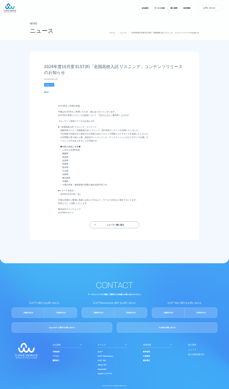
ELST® (100, 351)
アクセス (56, 356)
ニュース (123, 32)
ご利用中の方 (60, 312)
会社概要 (67, 344)
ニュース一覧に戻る (115, 224)
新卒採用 (146, 351)
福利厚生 (146, 360)
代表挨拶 (56, 351)
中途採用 (146, 356)
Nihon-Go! (102, 364)
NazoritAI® (102, 369)
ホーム (112, 32)
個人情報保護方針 (196, 354)
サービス (112, 344)
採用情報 (157, 344)
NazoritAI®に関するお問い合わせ (62, 327)
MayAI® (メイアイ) (105, 373)
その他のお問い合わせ (167, 327)
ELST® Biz (102, 360)
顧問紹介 (56, 360)
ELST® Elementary (105, 356)
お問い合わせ (209, 7)
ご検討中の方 (28, 312)
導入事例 (192, 344)
